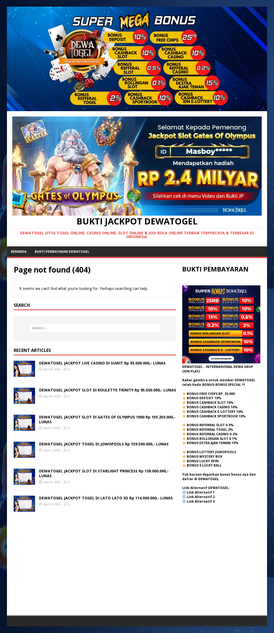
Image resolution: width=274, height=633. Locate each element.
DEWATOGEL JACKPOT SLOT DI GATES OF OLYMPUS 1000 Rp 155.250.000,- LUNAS (107, 419)
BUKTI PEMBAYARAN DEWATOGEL (62, 251)
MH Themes (86, 621)
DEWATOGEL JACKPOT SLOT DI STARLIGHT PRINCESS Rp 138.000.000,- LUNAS (104, 473)
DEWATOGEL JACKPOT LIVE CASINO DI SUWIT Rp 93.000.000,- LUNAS (102, 363)
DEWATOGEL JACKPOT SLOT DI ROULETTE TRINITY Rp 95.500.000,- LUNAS (107, 390)
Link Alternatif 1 (201, 492)
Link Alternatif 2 (201, 497)
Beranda (18, 251)
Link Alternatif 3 (201, 501)
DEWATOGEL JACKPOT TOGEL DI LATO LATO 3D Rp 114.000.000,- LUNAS (106, 497)
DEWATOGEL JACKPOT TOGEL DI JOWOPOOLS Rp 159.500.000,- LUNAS (104, 443)
